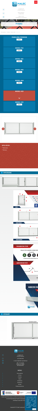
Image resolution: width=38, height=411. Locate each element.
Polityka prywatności (20, 386)
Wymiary (5, 150)
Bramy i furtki (13, 32)
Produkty (8, 32)
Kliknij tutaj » (33, 407)
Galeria (19, 378)
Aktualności (19, 382)
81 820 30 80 (21, 13)
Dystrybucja (19, 380)
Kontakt (19, 384)
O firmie (19, 375)
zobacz (19, 39)
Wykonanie (5, 147)
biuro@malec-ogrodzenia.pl (21, 17)
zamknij (34, 409)
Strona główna (3, 32)
